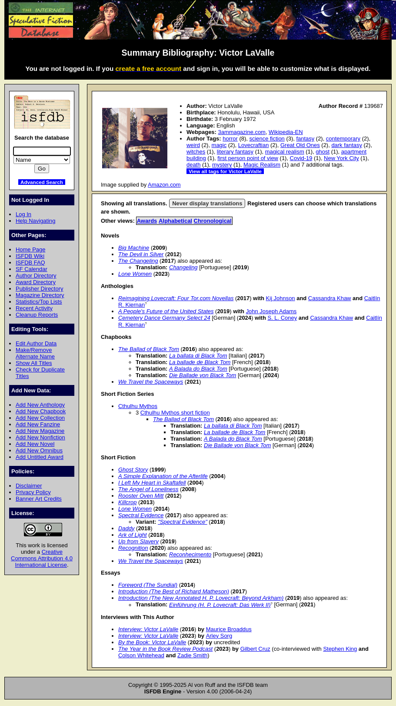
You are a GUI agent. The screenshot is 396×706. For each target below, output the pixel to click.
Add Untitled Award (39, 457)
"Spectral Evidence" (182, 522)
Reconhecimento (190, 554)
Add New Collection (40, 418)
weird (193, 145)
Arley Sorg (219, 635)
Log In (23, 214)
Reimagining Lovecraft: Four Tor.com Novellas (175, 298)
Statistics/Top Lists (39, 301)
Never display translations (207, 203)
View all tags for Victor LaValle (225, 171)
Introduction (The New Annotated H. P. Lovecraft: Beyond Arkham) (200, 598)
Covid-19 (301, 158)
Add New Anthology (40, 405)
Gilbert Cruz (255, 649)
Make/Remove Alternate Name (35, 353)
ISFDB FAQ (30, 262)
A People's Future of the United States (165, 311)
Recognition (133, 548)
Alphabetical (175, 220)
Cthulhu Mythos (137, 406)
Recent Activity (34, 308)
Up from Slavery (138, 541)
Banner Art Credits (39, 498)
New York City (341, 158)
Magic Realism (261, 164)
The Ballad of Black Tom (148, 349)
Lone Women (135, 274)
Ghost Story (133, 469)
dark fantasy (346, 145)
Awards (147, 220)
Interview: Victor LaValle (148, 629)
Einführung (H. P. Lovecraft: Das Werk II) (220, 605)
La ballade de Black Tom (199, 362)
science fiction (266, 138)
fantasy (305, 138)
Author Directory (36, 275)
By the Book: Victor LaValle (152, 642)
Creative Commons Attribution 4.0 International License (42, 558)
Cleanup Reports (37, 314)
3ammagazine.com (241, 132)
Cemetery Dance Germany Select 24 (164, 318)
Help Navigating (35, 220)
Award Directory (36, 282)
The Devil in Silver (140, 254)
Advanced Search (41, 182)
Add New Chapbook (41, 411)
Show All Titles (34, 363)
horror (230, 138)
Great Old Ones (300, 145)
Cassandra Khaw (329, 298)
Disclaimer (29, 485)
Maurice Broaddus (229, 629)
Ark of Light (132, 535)
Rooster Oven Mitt (140, 495)
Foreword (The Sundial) (147, 585)
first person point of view (247, 158)
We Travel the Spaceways (150, 381)
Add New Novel (35, 444)
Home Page (30, 249)
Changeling (183, 267)
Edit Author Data (36, 343)
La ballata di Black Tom (198, 355)
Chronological (213, 220)
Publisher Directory (39, 288)
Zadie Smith (192, 655)
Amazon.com (164, 184)
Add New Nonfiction (40, 437)
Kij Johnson (280, 298)
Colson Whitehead (141, 655)
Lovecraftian (253, 145)
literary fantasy (235, 151)
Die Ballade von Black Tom (202, 375)
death (193, 164)
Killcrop (127, 502)
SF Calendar (31, 269)
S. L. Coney (282, 318)
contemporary (343, 138)
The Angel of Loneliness (148, 489)
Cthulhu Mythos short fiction (175, 412)
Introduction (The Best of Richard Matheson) (173, 591)
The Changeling (138, 261)
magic (219, 145)
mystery (222, 164)
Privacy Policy (33, 492)
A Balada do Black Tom (198, 368)
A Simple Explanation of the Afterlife (163, 476)
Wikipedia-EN (286, 132)
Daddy (126, 528)
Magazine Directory (40, 295)
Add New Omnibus (39, 450)
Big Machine (133, 247)
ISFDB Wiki (30, 256)
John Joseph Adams (271, 311)
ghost (322, 151)
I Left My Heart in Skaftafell (152, 482)
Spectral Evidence (140, 515)
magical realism (284, 151)
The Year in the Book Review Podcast (165, 649)
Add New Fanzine (38, 424)
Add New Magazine (40, 431)
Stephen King (340, 649)
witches (195, 151)
